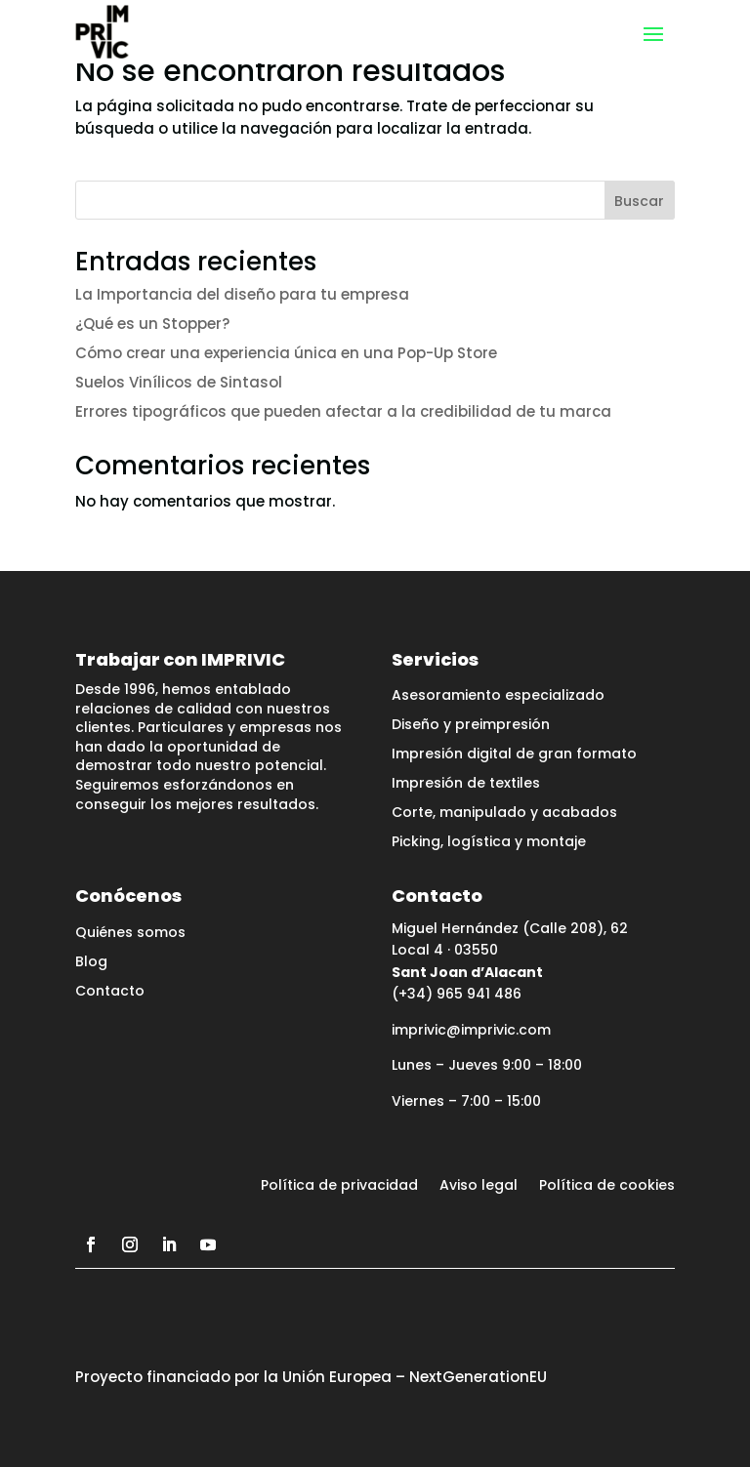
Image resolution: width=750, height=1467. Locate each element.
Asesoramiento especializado (498, 696)
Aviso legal (478, 1186)
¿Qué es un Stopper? (152, 323)
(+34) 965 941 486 (456, 993)
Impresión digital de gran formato (514, 755)
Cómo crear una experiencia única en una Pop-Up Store (286, 353)
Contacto (110, 992)
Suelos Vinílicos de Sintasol (178, 382)
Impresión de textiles (466, 784)
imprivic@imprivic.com (471, 1029)
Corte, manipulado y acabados (504, 813)
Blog (91, 963)
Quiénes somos (130, 933)
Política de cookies (607, 1186)
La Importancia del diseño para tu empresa (242, 294)
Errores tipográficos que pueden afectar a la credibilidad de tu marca (343, 411)
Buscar (639, 201)
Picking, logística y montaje (489, 843)
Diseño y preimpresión (471, 725)
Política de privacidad (339, 1186)
